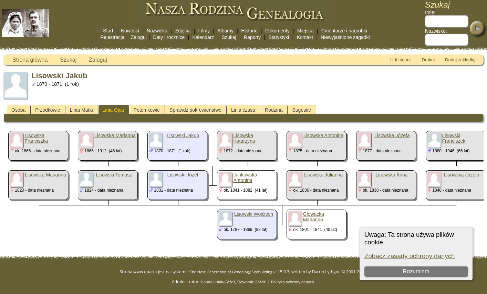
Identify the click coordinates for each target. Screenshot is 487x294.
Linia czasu (243, 110)
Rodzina (273, 110)
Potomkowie (147, 110)
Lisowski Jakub (183, 135)
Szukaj (229, 37)
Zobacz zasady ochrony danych (409, 256)
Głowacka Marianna (313, 216)
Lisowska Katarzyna (244, 138)
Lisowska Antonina (323, 135)
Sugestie (301, 110)
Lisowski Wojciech (253, 214)
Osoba (18, 110)
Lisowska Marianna (115, 135)
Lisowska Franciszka (36, 138)
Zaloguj (139, 37)
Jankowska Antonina (245, 177)
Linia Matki (81, 110)
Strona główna (30, 60)
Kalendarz (203, 37)
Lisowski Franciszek (454, 138)
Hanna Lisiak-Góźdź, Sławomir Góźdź (233, 281)
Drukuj (428, 59)
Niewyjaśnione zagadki (345, 37)
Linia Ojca (113, 110)
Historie (249, 30)
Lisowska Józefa (392, 135)
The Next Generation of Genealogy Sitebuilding (231, 271)
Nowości (130, 30)
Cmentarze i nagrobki (344, 30)
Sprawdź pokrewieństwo (195, 110)
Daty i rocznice (169, 37)
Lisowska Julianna (323, 175)
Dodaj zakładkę (460, 59)
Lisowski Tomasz (114, 175)
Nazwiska (157, 30)
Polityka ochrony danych (292, 281)
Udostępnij (400, 59)
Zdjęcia (182, 30)
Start (108, 30)
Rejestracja (112, 37)
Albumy (225, 30)
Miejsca (305, 30)
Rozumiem (416, 271)
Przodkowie (47, 110)
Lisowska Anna (391, 175)
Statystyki (278, 37)
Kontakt (305, 37)
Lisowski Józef (182, 175)
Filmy (204, 30)
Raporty (252, 37)
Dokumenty (277, 30)
